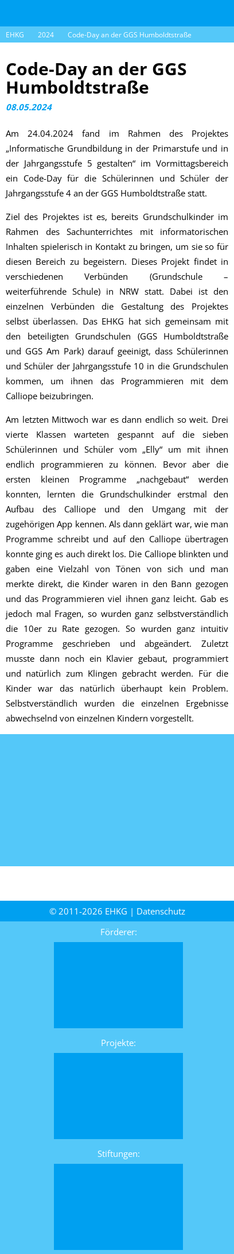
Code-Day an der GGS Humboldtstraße (130, 35)
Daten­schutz (160, 911)
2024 (46, 35)
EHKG (15, 35)
